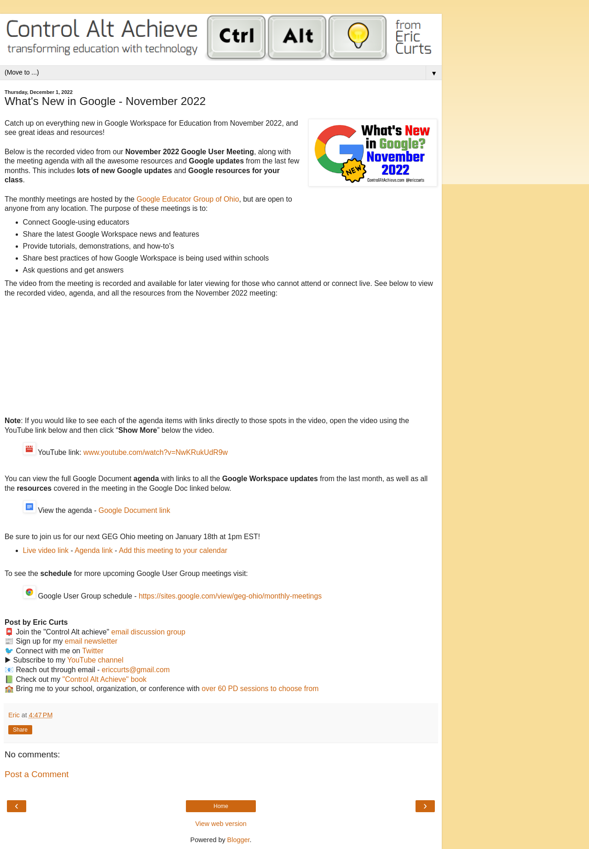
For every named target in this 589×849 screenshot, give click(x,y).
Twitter (93, 651)
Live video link (46, 550)
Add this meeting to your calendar (173, 550)
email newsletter (91, 641)
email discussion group (148, 632)
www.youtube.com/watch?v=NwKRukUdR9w (155, 452)
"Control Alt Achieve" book (105, 679)
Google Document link (134, 510)
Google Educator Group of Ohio (188, 199)
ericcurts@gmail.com (136, 670)
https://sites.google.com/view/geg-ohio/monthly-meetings (230, 596)
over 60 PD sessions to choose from (260, 688)
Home (221, 806)
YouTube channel (95, 660)
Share (20, 730)
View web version (221, 823)
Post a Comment (37, 774)
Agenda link (94, 550)
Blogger (238, 839)
